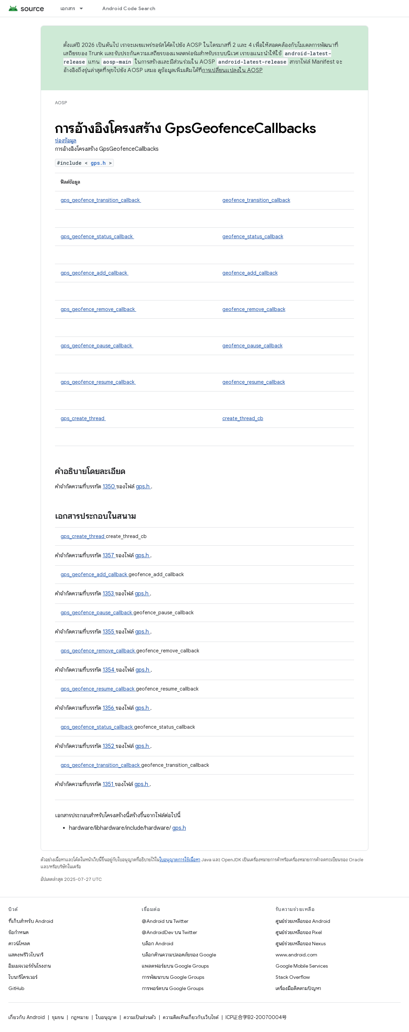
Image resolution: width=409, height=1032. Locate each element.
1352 (109, 746)
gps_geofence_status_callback (97, 236)
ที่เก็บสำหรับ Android (30, 921)
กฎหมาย (80, 1017)
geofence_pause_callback (252, 345)
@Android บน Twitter (165, 921)
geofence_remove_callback (253, 309)
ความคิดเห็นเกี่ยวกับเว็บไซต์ (191, 1017)
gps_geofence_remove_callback (98, 309)
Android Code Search (128, 8)
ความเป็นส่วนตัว (140, 1017)
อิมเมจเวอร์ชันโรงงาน (29, 966)
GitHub (16, 988)
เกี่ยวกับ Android (26, 1017)
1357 (109, 555)
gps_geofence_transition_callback (101, 200)
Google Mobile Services (302, 966)
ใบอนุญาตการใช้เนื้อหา (179, 860)
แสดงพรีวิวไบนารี (25, 955)
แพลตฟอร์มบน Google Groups (175, 966)
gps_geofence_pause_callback (97, 345)
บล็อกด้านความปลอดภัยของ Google (179, 955)
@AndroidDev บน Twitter (169, 932)
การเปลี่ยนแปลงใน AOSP (232, 70)
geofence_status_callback (252, 236)
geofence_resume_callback (253, 382)
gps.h (100, 163)
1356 (109, 708)
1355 (109, 631)
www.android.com (296, 955)
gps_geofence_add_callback (95, 273)
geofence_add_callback (250, 273)
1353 (109, 593)
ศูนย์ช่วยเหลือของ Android (303, 921)
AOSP (61, 103)
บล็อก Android (157, 943)
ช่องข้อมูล (65, 140)
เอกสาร (68, 8)
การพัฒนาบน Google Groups (173, 977)
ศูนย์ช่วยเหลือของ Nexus (301, 943)
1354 (109, 669)
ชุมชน (58, 1017)
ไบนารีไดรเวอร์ (22, 977)
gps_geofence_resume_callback (98, 382)
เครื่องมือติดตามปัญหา (298, 988)
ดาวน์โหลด (19, 943)
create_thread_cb (242, 418)
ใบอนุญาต (106, 1017)
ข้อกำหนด (18, 932)
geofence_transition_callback (256, 200)
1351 (109, 784)
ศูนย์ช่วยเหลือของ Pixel (299, 932)
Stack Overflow (293, 977)
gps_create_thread (83, 418)
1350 (109, 486)
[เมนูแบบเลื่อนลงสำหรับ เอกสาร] (84, 8)
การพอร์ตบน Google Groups (172, 988)
